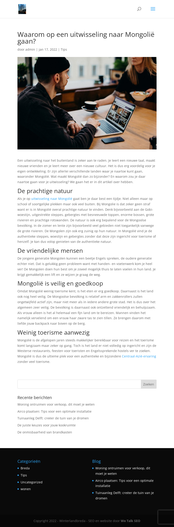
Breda (25, 468)
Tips (64, 49)
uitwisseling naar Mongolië (51, 198)
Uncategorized (32, 482)
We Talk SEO (130, 521)
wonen (26, 489)
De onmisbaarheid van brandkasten (44, 432)
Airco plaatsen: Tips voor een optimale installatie (54, 411)
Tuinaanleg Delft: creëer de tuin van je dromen (53, 418)
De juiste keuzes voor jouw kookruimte (46, 425)
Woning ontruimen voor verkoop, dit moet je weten (56, 404)
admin (30, 49)
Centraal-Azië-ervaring (139, 356)
